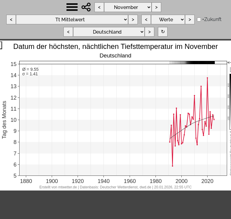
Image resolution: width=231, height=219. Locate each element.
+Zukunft (211, 19)
